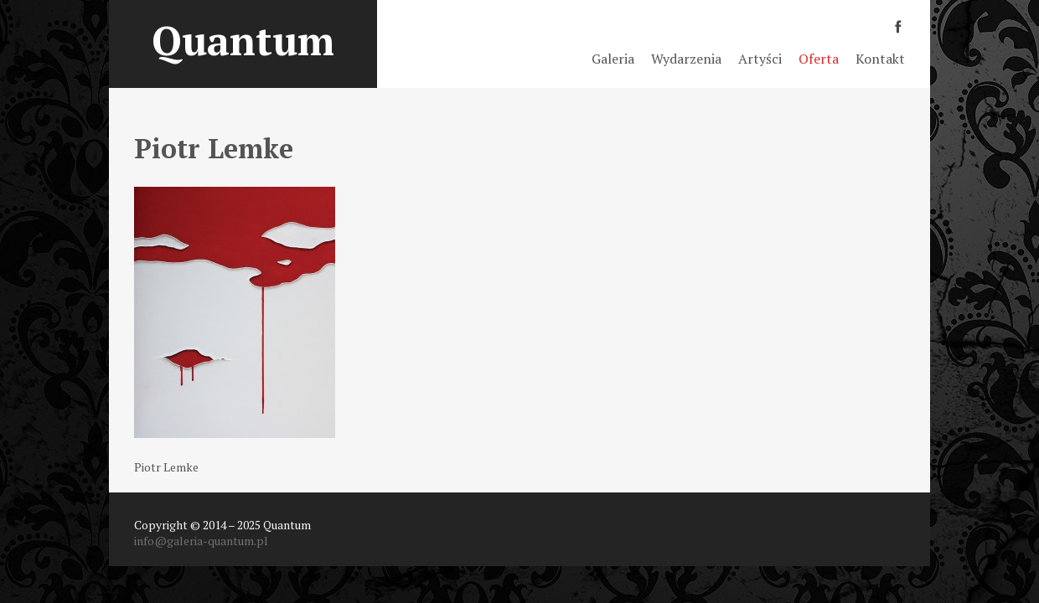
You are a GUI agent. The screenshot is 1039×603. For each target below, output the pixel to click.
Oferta (819, 58)
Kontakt (880, 58)
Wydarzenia (686, 58)
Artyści (760, 58)
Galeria (613, 58)
